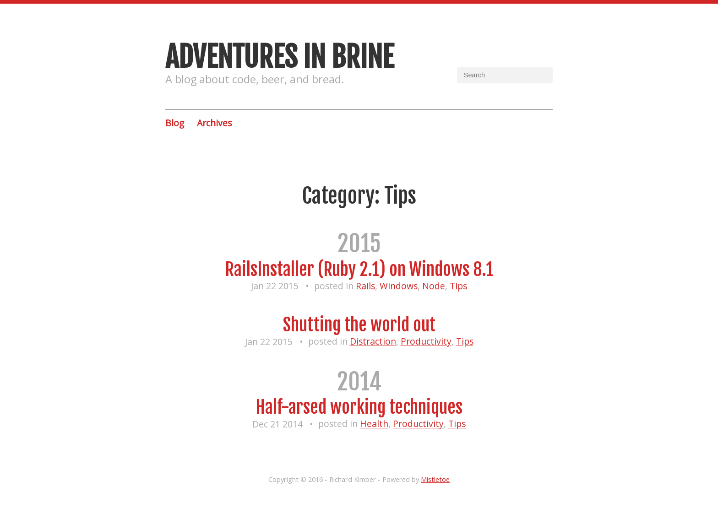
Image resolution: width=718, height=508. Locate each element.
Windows (399, 286)
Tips (458, 286)
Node (433, 286)
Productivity (426, 341)
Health (374, 424)
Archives (214, 123)
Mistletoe (435, 479)
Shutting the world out (359, 324)
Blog (174, 123)
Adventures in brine (279, 57)
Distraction (373, 341)
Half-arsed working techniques (359, 407)
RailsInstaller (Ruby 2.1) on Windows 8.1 (359, 269)
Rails (365, 286)
